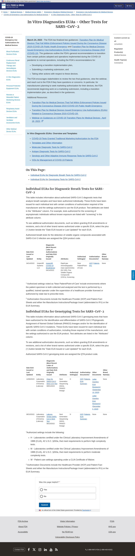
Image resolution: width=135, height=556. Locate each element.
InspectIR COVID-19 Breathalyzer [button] (50, 265)
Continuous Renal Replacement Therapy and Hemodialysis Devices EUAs (12, 65)
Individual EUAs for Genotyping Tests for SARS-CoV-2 (56, 179)
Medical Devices (16, 12)
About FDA (22, 527)
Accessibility (23, 532)
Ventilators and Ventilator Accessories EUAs (13, 120)
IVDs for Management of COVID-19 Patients (52, 160)
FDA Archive (23, 521)
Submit (44, 505)
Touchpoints (86, 510)
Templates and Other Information (47, 143)
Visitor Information (67, 521)
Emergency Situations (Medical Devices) (58, 12)
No (45, 496)
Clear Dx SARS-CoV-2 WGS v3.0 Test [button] (52, 381)
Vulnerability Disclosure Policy (67, 537)
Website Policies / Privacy (67, 527)
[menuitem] (122, 41)
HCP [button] (90, 263)
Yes (45, 490)
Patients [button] (96, 263)
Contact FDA (19, 549)
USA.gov (112, 532)
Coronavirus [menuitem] (118, 63)
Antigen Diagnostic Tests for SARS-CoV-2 (51, 151)
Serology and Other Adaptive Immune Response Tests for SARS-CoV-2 (65, 156)
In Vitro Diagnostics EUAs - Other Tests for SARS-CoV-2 (71, 15)
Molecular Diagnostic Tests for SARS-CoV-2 (52, 147)
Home (5, 12)
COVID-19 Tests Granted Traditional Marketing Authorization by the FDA (65, 138)
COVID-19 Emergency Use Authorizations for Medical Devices (26, 15)
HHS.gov (112, 527)
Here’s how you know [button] (43, 1)
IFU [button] (90, 266)
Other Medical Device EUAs (11, 130)
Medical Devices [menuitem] (120, 55)
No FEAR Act (67, 532)
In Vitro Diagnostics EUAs (13, 78)
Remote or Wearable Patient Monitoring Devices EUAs (13, 98)
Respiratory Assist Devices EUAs (12, 110)
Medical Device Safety (33, 12)
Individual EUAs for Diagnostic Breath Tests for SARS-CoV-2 (58, 175)
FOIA (112, 521)
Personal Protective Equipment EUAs (13, 87)
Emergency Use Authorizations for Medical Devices (94, 12)
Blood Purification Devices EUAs (12, 53)
